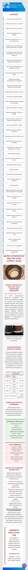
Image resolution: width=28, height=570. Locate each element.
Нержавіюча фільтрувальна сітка (14, 233)
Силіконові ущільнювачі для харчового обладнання (14, 61)
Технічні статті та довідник (14, 245)
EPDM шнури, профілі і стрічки (14, 92)
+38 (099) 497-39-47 (14, 553)
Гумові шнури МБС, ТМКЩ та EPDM (14, 113)
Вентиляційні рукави (14, 153)
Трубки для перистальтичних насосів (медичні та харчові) (14, 191)
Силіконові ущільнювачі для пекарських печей (14, 67)
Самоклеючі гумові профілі (14, 96)
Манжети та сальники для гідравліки (14, 222)
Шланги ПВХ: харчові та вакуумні (14, 179)
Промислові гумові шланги (14, 174)
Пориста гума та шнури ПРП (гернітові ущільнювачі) (14, 119)
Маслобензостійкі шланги (14, 165)
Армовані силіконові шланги (14, 28)
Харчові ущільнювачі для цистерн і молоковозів (14, 86)
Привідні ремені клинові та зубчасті (14, 216)
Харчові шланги (14, 169)
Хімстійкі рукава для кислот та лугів (14, 159)
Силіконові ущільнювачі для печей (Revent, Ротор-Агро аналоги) (14, 53)
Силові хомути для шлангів (14, 228)
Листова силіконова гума (14, 19)
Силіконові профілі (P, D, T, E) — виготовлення (14, 40)
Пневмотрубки (14, 185)
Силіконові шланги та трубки (14, 24)
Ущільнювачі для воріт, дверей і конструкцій (14, 102)
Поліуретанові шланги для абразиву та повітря (14, 148)
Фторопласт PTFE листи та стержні (14, 203)
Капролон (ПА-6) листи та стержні (14, 197)
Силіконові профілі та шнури (14, 108)
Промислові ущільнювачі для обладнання (14, 251)
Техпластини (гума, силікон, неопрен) (14, 141)
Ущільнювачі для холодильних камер (14, 73)
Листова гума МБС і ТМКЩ (14, 125)
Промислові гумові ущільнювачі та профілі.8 (14, 80)
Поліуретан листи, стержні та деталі (14, 210)
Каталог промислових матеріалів (14, 240)
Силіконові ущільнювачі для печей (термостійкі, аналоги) (14, 46)
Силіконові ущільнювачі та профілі (14, 34)
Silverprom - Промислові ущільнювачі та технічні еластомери (16, 6)
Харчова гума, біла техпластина (14, 136)
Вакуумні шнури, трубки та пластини (14, 130)
